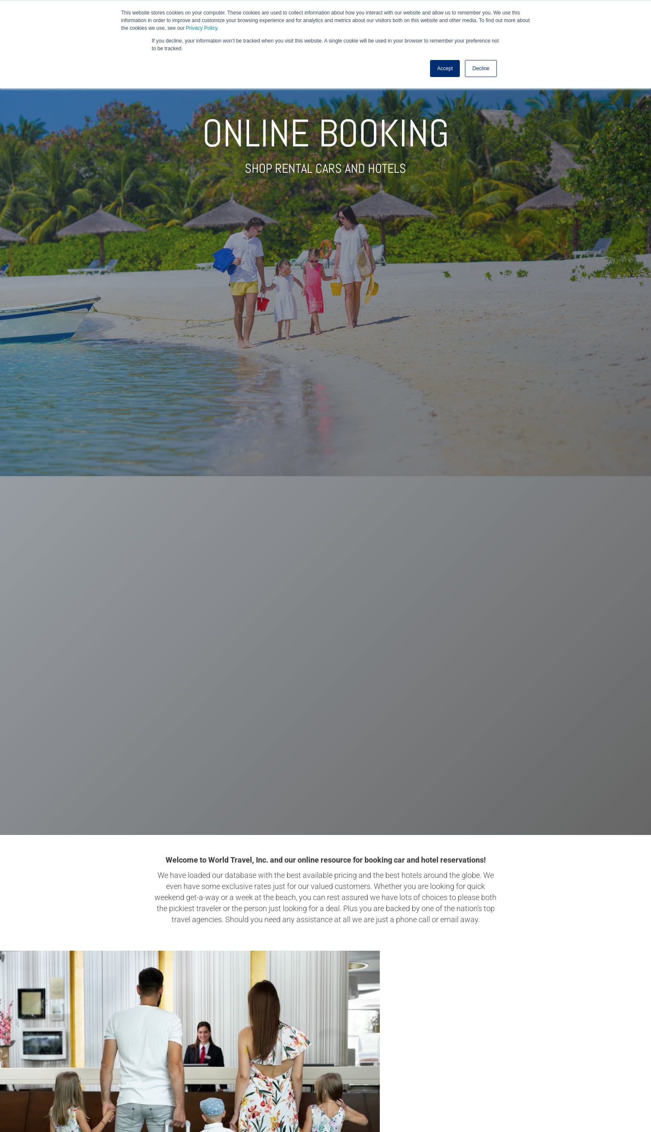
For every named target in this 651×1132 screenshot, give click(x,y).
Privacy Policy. (202, 28)
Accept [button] (445, 68)
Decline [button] (480, 68)
